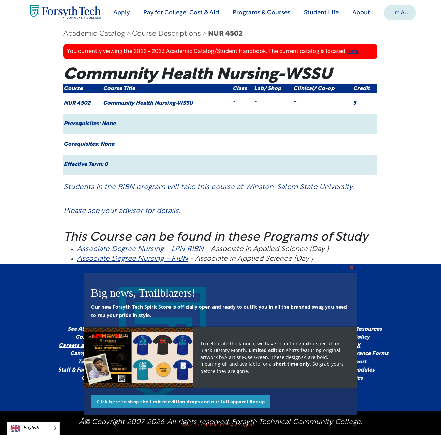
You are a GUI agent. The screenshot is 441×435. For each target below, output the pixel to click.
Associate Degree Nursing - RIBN (132, 258)
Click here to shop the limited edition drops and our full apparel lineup (181, 401)
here (352, 51)
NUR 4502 (225, 34)
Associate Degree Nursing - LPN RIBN (140, 249)
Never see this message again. (220, 424)
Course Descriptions (166, 34)
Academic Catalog (94, 34)
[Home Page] (68, 12)
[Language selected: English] (33, 428)
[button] (403, 12)
